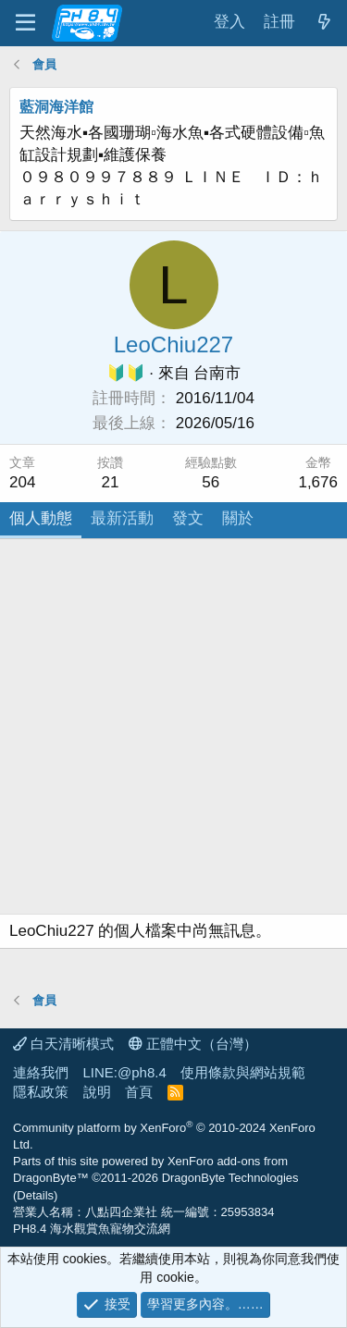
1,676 (318, 482)
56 (210, 482)
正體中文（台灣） (193, 1043)
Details (35, 1195)
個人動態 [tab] (40, 518)
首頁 (139, 1092)
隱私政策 (40, 1092)
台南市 (217, 373)
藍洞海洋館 (56, 107)
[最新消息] (323, 23)
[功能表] (25, 23)
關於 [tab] (238, 518)
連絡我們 (40, 1072)
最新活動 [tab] (122, 518)
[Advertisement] (173, 731)
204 (22, 482)
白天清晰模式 (63, 1043)
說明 (97, 1092)
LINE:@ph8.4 (125, 1072)
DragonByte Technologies (230, 1178)
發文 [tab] (188, 518)
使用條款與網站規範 (242, 1072)
